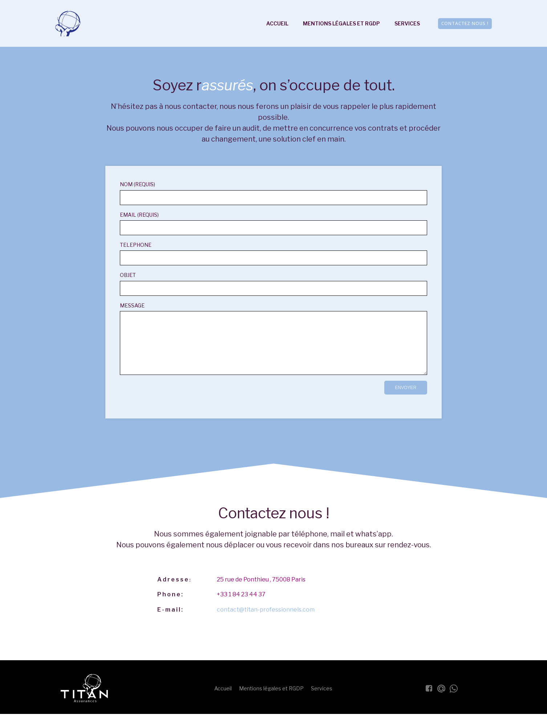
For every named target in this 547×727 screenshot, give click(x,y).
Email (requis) (273, 224)
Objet (273, 284)
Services (407, 24)
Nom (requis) (273, 193)
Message (273, 344)
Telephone (273, 254)
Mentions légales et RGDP (341, 24)
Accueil (277, 24)
